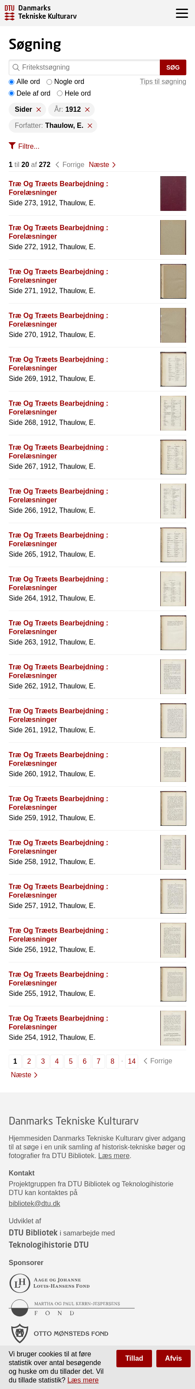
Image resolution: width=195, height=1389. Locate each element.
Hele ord (74, 93)
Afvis (173, 1358)
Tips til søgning (163, 81)
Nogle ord (65, 81)
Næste (99, 164)
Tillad (134, 1358)
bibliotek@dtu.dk (34, 1203)
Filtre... (29, 146)
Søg (173, 67)
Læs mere (113, 1155)
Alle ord (24, 81)
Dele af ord (29, 93)
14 (132, 1061)
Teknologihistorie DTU (49, 1244)
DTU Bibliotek (33, 1232)
